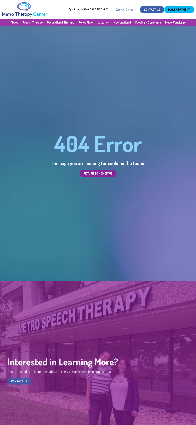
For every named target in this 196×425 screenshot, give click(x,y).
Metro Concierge (175, 22)
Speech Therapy (32, 22)
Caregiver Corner (124, 9)
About (14, 22)
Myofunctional (122, 22)
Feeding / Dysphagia (148, 22)
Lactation (103, 22)
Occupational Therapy (60, 22)
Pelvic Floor (86, 22)
